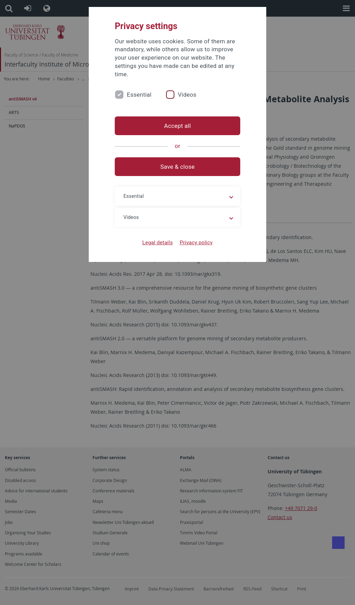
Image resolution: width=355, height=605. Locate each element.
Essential (139, 94)
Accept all (177, 125)
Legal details (157, 242)
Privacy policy (196, 242)
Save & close (178, 166)
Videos (187, 94)
